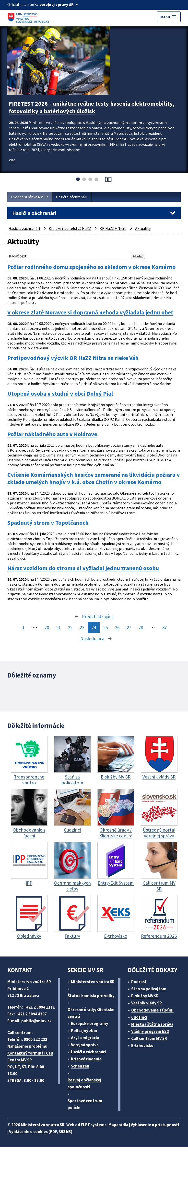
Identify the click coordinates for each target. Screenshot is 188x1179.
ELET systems (93, 1124)
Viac (12, 159)
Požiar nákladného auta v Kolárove (52, 434)
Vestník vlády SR (146, 1003)
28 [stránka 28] (141, 627)
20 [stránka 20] (47, 627)
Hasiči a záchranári (71, 196)
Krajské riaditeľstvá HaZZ (70, 228)
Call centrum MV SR (149, 1038)
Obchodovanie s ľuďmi (152, 1010)
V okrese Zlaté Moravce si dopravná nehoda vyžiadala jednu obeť (90, 312)
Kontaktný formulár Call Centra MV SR (30, 1056)
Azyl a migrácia (85, 1037)
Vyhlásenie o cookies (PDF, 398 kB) (40, 1131)
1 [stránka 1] (23, 627)
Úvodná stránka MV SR (29, 196)
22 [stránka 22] (70, 627)
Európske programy (89, 1023)
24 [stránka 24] (94, 627)
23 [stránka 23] (82, 627)
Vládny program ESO (150, 1031)
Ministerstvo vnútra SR (93, 981)
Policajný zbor (84, 1030)
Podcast (139, 981)
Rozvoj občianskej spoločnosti (84, 1083)
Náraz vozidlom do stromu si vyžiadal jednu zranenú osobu (83, 568)
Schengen (80, 1066)
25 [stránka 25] (105, 627)
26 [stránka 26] (117, 627)
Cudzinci (139, 1017)
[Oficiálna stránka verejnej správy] (60, 4)
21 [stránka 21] (58, 627)
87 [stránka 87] (164, 627)
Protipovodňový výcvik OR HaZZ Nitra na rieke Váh (73, 358)
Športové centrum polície (85, 1104)
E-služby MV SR (145, 996)
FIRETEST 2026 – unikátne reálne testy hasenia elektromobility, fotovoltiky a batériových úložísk (91, 107)
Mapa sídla (118, 1124)
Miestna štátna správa (152, 1024)
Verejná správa (85, 1044)
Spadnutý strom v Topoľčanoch (48, 522)
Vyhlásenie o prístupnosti (155, 1124)
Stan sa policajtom (148, 988)
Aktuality (143, 228)
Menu (168, 17)
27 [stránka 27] (129, 627)
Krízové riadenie (86, 1059)
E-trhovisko (142, 1045)
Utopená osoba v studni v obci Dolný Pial (60, 393)
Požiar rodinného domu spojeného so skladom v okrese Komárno (91, 267)
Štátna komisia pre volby (91, 995)
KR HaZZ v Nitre (113, 228)
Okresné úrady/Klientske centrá (91, 1013)
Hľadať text (17, 256)
